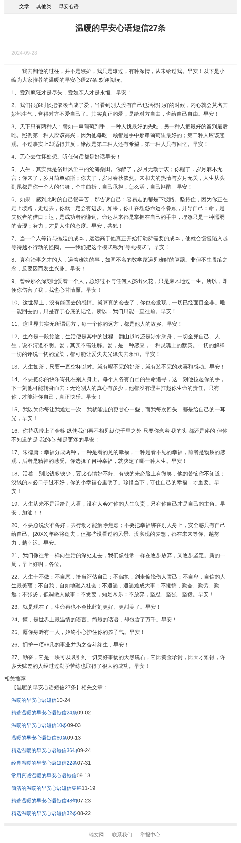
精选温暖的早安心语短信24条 (44, 712)
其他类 (43, 6)
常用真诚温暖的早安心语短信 (44, 775)
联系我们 (122, 834)
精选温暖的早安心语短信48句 (44, 800)
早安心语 (69, 6)
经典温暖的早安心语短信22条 (44, 763)
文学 (24, 6)
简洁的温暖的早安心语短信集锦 (46, 788)
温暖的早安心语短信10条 (39, 725)
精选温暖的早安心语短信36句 (44, 750)
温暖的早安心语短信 (33, 700)
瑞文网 (96, 834)
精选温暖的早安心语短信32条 (44, 813)
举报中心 (150, 834)
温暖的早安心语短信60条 (39, 737)
